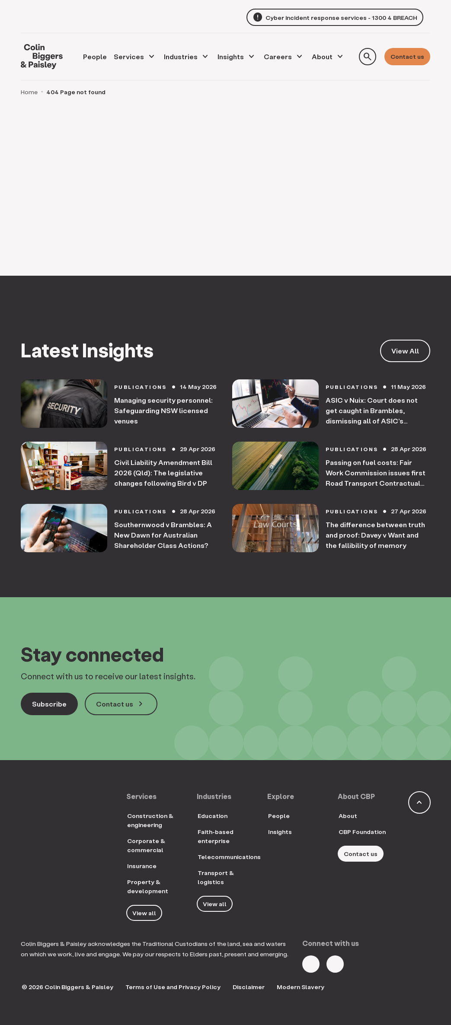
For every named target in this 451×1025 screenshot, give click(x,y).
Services (129, 56)
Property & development (147, 886)
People (279, 816)
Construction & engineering (150, 820)
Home (29, 92)
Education (212, 816)
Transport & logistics (216, 877)
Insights (231, 56)
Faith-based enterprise (215, 836)
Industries (181, 56)
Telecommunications (229, 857)
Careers (278, 56)
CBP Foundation (362, 832)
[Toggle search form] (367, 56)
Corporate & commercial (146, 845)
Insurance (142, 866)
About (322, 56)
